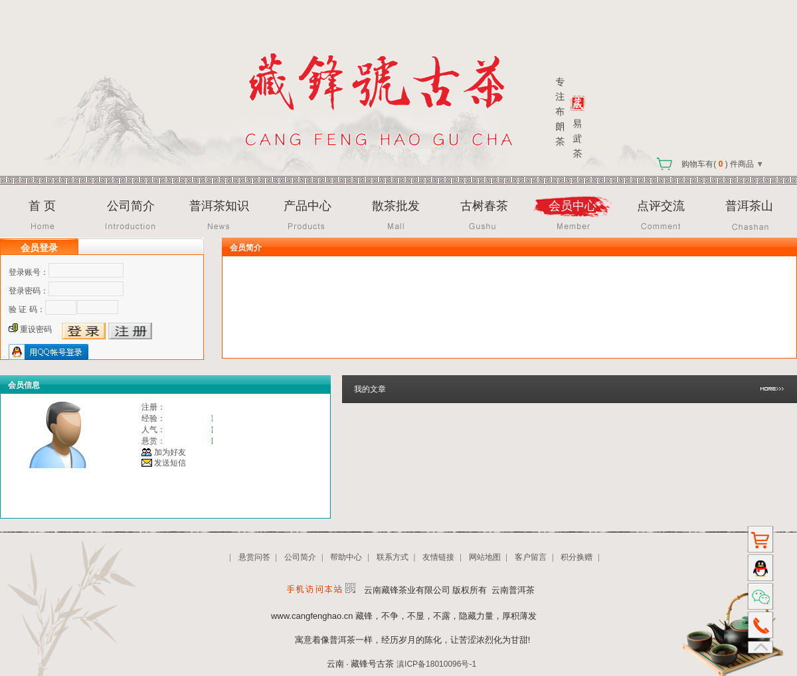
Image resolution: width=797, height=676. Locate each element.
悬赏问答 (254, 557)
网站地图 (485, 557)
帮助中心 (346, 557)
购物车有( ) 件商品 (707, 164)
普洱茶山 (749, 205)
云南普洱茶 (513, 590)
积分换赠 (576, 557)
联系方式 (392, 557)
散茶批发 (396, 205)
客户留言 (531, 557)
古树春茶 (484, 205)
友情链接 (438, 557)
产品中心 (307, 205)
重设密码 (36, 329)
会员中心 (572, 205)
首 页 (42, 205)
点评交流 (661, 205)
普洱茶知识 (219, 205)
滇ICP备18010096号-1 (436, 664)
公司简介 (131, 205)
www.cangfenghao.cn (312, 616)
